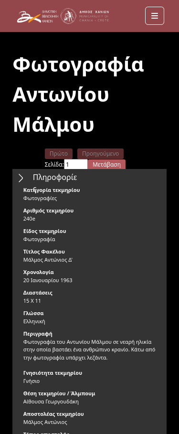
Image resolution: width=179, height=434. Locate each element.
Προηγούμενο (100, 153)
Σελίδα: (54, 164)
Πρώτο (59, 153)
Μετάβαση (107, 164)
